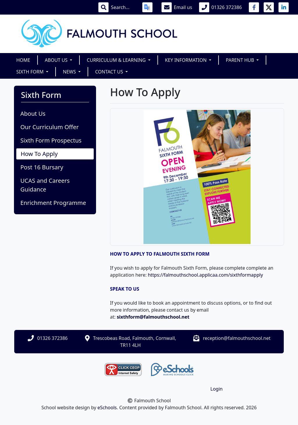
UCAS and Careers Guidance (45, 185)
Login (216, 389)
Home (23, 60)
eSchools (107, 407)
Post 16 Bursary (41, 167)
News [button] (70, 72)
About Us (32, 113)
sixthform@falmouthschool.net (154, 317)
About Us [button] (57, 60)
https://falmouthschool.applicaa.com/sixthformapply (205, 275)
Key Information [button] (186, 60)
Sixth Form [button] (30, 72)
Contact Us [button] (109, 72)
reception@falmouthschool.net (236, 338)
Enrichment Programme (53, 203)
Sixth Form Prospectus (50, 140)
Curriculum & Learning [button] (117, 60)
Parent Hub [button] (240, 60)
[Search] (123, 7)
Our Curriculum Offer (49, 127)
